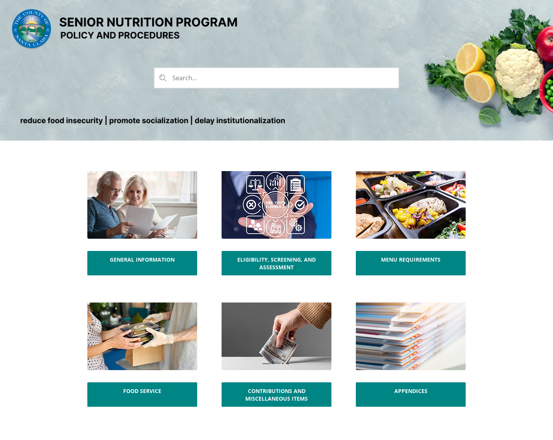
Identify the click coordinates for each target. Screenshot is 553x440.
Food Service (142, 391)
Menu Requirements (410, 259)
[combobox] (276, 77)
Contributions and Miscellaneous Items (276, 394)
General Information (142, 259)
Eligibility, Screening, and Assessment (276, 263)
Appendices (411, 391)
